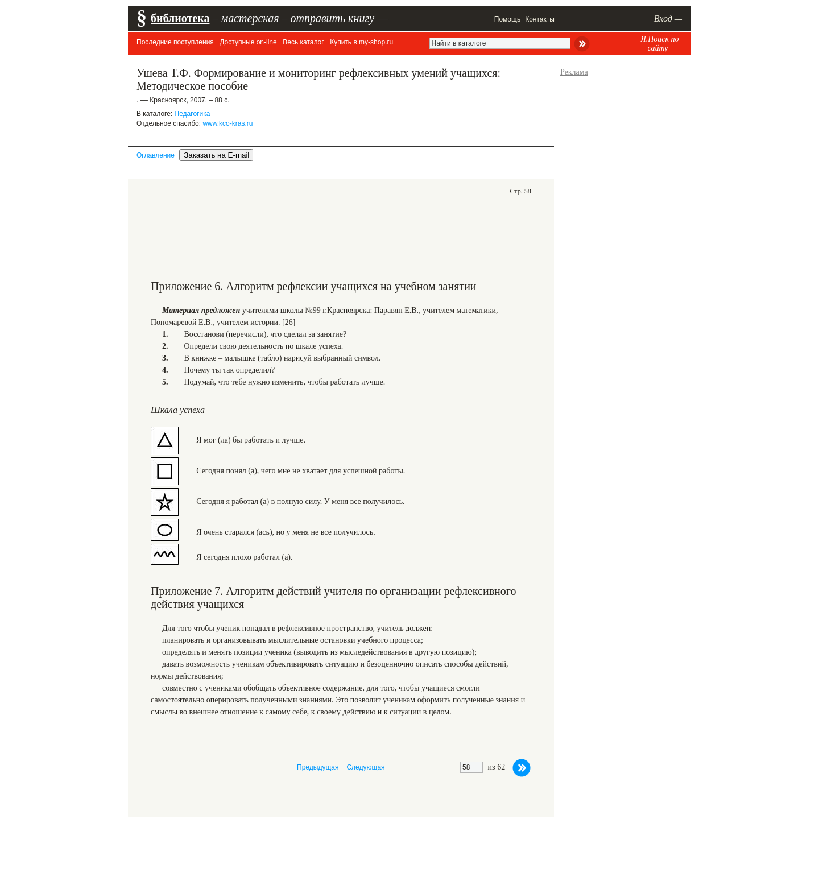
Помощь (507, 19)
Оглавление (155, 155)
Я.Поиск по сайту (659, 43)
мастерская (250, 18)
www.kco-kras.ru (227, 123)
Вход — (668, 18)
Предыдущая (317, 767)
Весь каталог (303, 42)
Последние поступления (175, 42)
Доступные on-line (248, 42)
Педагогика (192, 114)
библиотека (180, 18)
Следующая (365, 767)
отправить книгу (332, 18)
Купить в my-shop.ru (361, 42)
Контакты (540, 19)
